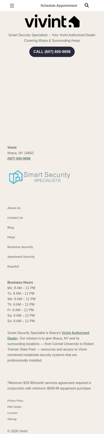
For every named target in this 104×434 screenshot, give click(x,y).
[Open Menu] (12, 5)
